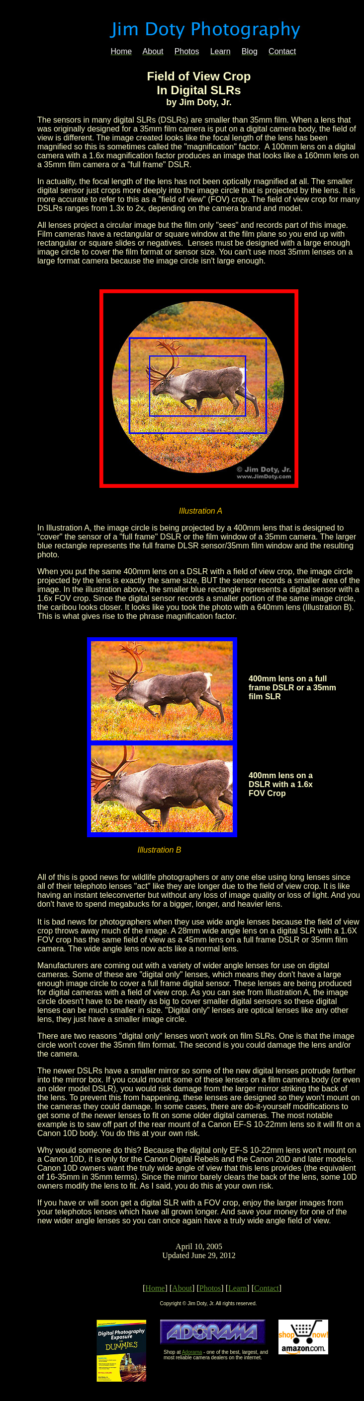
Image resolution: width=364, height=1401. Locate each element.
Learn (237, 1288)
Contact (266, 1288)
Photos (210, 1288)
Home (155, 1288)
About (182, 1288)
